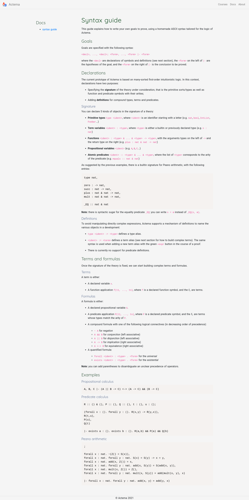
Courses (222, 4)
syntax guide (49, 29)
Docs (233, 4)
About (241, 4)
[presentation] (190, 292)
